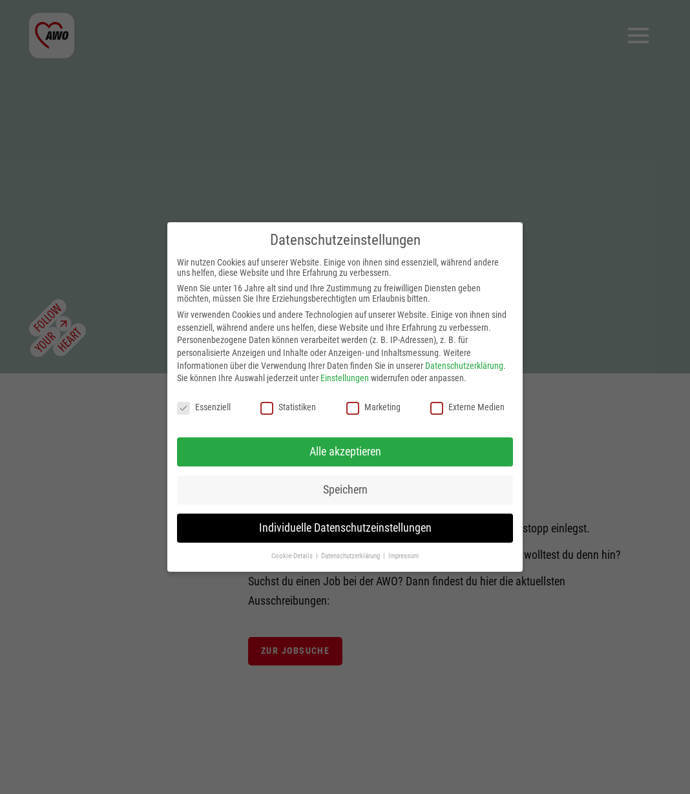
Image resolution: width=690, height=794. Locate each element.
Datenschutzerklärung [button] (351, 556)
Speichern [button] (345, 489)
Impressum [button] (403, 556)
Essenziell (204, 407)
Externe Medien (467, 407)
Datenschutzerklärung (464, 365)
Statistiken (288, 407)
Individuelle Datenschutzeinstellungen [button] (345, 527)
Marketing (373, 407)
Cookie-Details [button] (293, 556)
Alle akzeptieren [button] (345, 451)
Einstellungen (344, 378)
